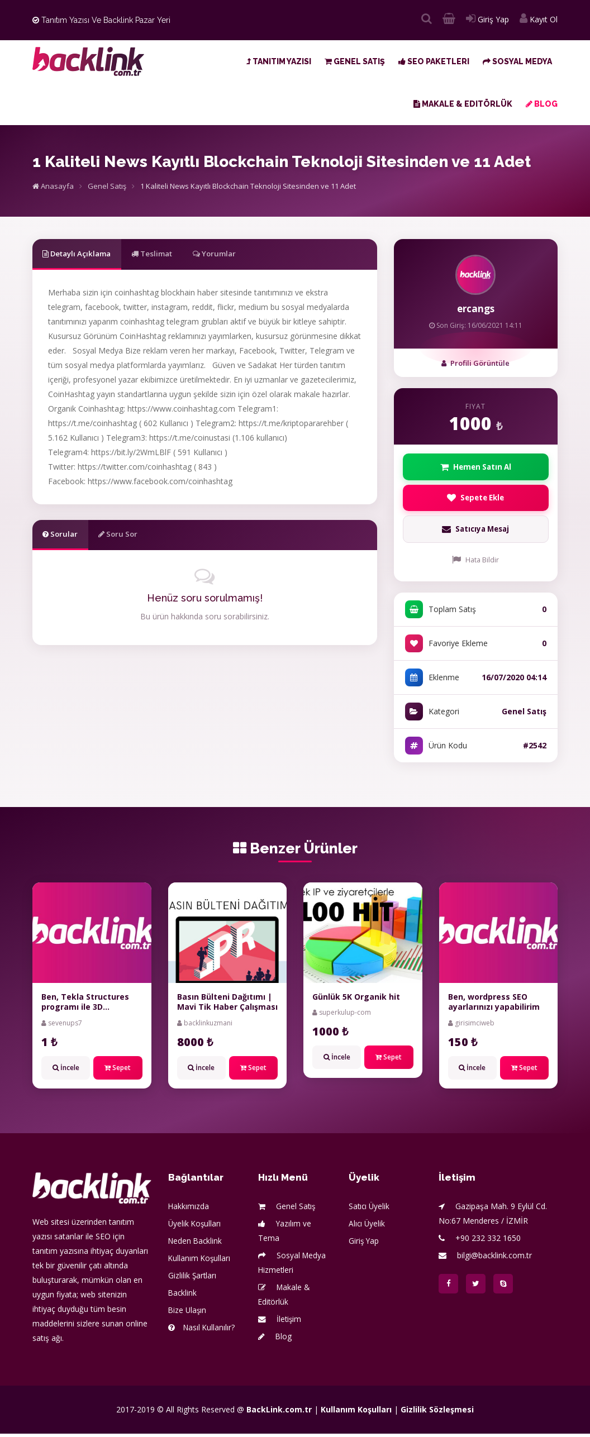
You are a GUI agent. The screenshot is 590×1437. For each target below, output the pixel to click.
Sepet (117, 1070)
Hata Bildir (475, 563)
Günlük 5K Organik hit (356, 1000)
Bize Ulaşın (188, 1313)
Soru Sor (131, 536)
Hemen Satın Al (476, 467)
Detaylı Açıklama (83, 254)
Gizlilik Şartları (192, 1278)
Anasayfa (53, 186)
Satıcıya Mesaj (475, 532)
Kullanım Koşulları (200, 1261)
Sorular (64, 536)
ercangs (475, 308)
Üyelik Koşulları (195, 1226)
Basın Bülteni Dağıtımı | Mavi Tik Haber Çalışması (227, 1005)
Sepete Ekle (475, 499)
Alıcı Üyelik (367, 1226)
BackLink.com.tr (279, 1412)
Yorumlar (243, 254)
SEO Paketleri (433, 61)
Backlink (183, 1296)
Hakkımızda (189, 1209)
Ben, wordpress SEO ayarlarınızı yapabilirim (494, 1005)
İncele (66, 1070)
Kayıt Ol (539, 19)
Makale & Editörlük (462, 103)
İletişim (280, 1322)
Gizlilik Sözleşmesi (437, 1412)
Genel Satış (355, 61)
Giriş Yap (487, 19)
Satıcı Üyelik (370, 1209)
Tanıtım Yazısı (278, 61)
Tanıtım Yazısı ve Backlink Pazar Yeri (101, 20)
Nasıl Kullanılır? (202, 1330)
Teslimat (170, 254)
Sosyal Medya (517, 61)
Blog (542, 103)
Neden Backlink (196, 1244)
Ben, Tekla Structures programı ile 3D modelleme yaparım (85, 1010)
